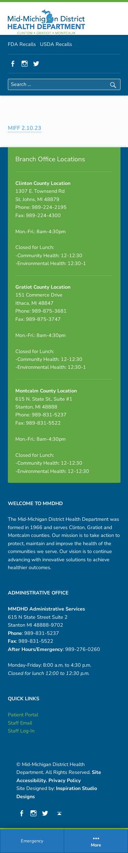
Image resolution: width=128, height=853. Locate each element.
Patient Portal (23, 714)
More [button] (96, 841)
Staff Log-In (21, 730)
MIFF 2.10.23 (24, 128)
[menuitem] (32, 841)
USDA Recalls (56, 44)
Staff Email (20, 722)
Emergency (32, 841)
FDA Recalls (22, 44)
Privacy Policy (64, 780)
